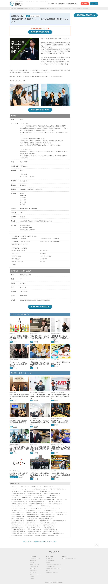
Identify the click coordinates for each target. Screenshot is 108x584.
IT (36, 8)
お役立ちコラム (33, 570)
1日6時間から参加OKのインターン (38, 501)
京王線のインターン (62, 514)
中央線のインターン (51, 497)
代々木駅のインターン (55, 495)
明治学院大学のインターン (18, 522)
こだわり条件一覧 (34, 566)
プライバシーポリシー (35, 574)
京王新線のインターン (31, 518)
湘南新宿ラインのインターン (55, 501)
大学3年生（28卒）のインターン (48, 522)
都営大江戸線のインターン (32, 522)
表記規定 (48, 562)
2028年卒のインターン (41, 535)
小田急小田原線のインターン (49, 527)
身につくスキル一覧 (34, 564)
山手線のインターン (27, 497)
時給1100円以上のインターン (33, 527)
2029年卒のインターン (33, 506)
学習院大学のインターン (33, 514)
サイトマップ (33, 572)
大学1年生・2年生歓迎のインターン (58, 489)
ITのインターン (15, 486)
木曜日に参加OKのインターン (48, 516)
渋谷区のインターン (48, 486)
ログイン (94, 3)
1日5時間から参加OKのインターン (19, 501)
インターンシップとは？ (35, 558)
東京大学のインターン (32, 520)
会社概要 (32, 578)
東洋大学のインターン (59, 533)
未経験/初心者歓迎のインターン (40, 489)
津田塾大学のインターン (61, 512)
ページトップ (96, 545)
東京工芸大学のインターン (18, 527)
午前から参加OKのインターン (55, 503)
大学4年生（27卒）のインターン (32, 525)
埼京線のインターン (16, 499)
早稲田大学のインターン (34, 533)
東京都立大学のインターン (49, 525)
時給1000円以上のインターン (18, 493)
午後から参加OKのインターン (18, 506)
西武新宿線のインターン (46, 506)
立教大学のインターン (17, 535)
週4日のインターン (16, 497)
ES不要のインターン (16, 491)
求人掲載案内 (49, 558)
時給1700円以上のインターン (34, 531)
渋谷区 (37, 16)
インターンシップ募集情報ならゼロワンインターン (21, 8)
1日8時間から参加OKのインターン (38, 503)
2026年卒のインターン (54, 535)
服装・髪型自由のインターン (30, 491)
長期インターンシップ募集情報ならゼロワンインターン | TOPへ (40, 541)
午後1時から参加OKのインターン (32, 510)
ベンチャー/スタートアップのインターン (21, 489)
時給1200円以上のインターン (34, 493)
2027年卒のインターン (31, 512)
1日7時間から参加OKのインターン (19, 503)
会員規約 (32, 576)
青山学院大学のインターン (18, 512)
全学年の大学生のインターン (59, 520)
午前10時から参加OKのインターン (19, 508)
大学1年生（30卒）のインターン (51, 531)
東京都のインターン (36, 486)
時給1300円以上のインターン (18, 529)
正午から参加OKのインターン (55, 508)
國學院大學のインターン (33, 516)
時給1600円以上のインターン (18, 531)
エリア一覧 (32, 568)
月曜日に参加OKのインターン (18, 514)
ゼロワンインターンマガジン (68, 558)
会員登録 (84, 3)
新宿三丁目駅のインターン (18, 518)
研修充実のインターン (30, 495)
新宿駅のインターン (43, 495)
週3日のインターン (62, 499)
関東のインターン (47, 533)
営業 (53, 8)
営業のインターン (25, 486)
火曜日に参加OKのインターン (48, 514)
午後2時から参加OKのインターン (50, 510)
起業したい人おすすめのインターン (52, 493)
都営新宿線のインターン (17, 525)
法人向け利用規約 (50, 560)
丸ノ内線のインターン (17, 510)
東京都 (32, 16)
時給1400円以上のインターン (34, 529)
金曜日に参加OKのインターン (46, 518)
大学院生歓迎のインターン (46, 491)
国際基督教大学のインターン (46, 512)
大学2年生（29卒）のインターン (19, 533)
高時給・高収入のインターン (30, 499)
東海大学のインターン (45, 520)
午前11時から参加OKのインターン (38, 508)
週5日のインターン (28, 535)
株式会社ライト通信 (44, 8)
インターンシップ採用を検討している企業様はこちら (63, 3)
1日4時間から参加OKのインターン (47, 499)
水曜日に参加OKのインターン (18, 516)
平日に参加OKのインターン (18, 520)
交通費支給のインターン (17, 495)
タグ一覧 (32, 562)
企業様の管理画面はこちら (52, 572)
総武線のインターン (39, 497)
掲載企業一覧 (33, 560)
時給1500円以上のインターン (50, 529)
